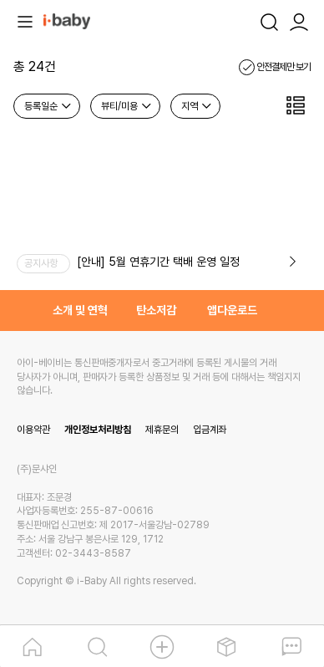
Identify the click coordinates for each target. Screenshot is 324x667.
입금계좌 (209, 429)
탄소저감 (156, 310)
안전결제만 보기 (275, 67)
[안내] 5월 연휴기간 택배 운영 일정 (158, 261)
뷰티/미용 (127, 106)
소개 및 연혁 (80, 310)
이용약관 (33, 429)
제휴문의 (162, 429)
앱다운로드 (232, 310)
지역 (197, 106)
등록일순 (48, 106)
